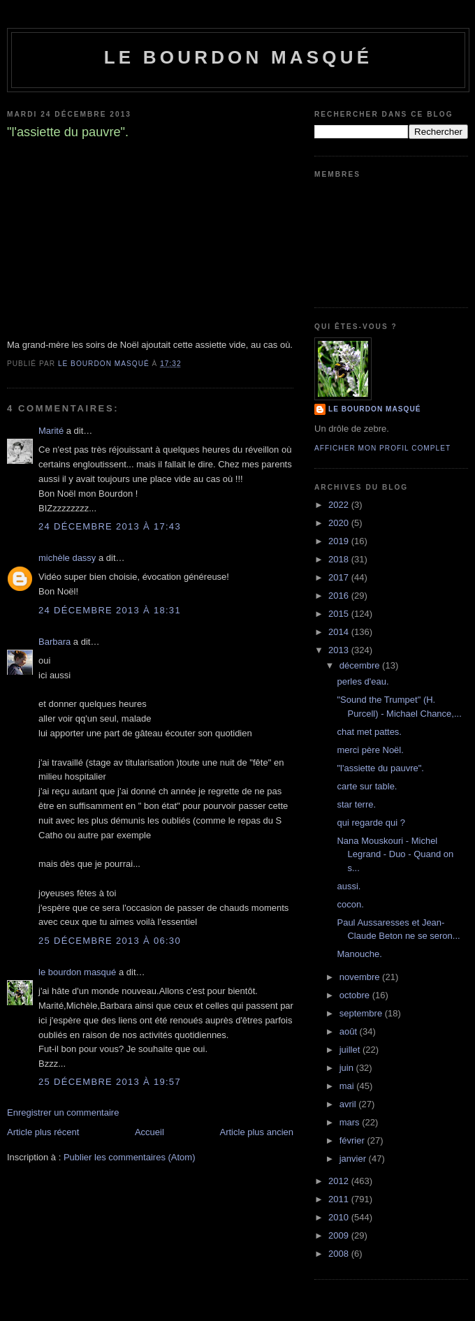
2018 (339, 559)
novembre (360, 977)
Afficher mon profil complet (382, 448)
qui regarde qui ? (371, 822)
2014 (339, 632)
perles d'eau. (362, 681)
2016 (339, 595)
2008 (339, 1253)
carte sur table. (367, 786)
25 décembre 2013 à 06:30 (109, 940)
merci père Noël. (370, 750)
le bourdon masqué (238, 57)
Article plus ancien (257, 1132)
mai (348, 1086)
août (349, 1031)
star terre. (356, 804)
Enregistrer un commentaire (63, 1112)
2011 (339, 1199)
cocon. (350, 904)
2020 (339, 523)
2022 (339, 504)
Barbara (54, 641)
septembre (362, 1013)
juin (347, 1068)
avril (348, 1104)
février (353, 1140)
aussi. (348, 886)
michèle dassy (67, 558)
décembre (360, 665)
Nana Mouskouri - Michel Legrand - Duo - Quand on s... (395, 854)
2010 (339, 1217)
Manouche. (359, 954)
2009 (339, 1235)
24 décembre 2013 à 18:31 (109, 610)
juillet (351, 1049)
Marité (51, 430)
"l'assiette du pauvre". (380, 768)
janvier (354, 1158)
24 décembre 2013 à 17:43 (109, 526)
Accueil (149, 1132)
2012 (339, 1181)
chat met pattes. (369, 732)
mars (351, 1122)
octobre (355, 995)
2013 (339, 650)
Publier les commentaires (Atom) (130, 1157)
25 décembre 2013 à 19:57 (109, 1081)
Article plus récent (43, 1132)
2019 (339, 541)
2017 (339, 577)
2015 (339, 613)
